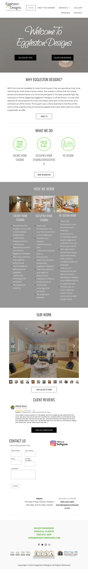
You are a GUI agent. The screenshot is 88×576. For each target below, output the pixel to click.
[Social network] (38, 545)
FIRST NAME (16, 450)
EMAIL (13, 459)
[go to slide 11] (66, 381)
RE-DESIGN (68, 155)
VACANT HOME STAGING (20, 157)
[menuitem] (31, 7)
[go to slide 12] (71, 381)
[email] (49, 545)
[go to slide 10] (60, 381)
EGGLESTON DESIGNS (44, 528)
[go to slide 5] (32, 381)
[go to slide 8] (49, 381)
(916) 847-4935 (67, 502)
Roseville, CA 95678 (67, 498)
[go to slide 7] (44, 381)
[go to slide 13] (77, 381)
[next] (74, 346)
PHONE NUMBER (28, 459)
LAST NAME (29, 450)
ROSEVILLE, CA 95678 (44, 531)
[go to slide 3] (21, 381)
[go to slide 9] (55, 381)
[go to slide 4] (27, 381)
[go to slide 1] (10, 381)
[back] (14, 346)
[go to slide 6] (38, 381)
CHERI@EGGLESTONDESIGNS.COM (44, 537)
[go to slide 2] (16, 381)
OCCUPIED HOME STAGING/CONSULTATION (44, 159)
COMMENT (14, 468)
